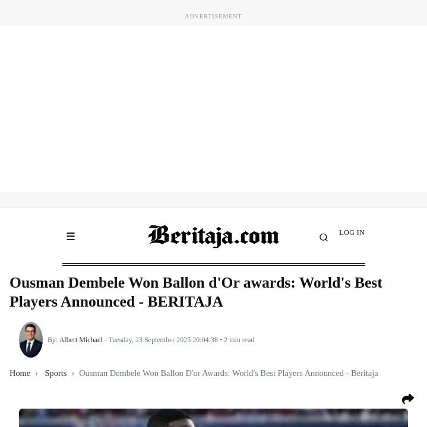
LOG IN (352, 232)
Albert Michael (81, 340)
